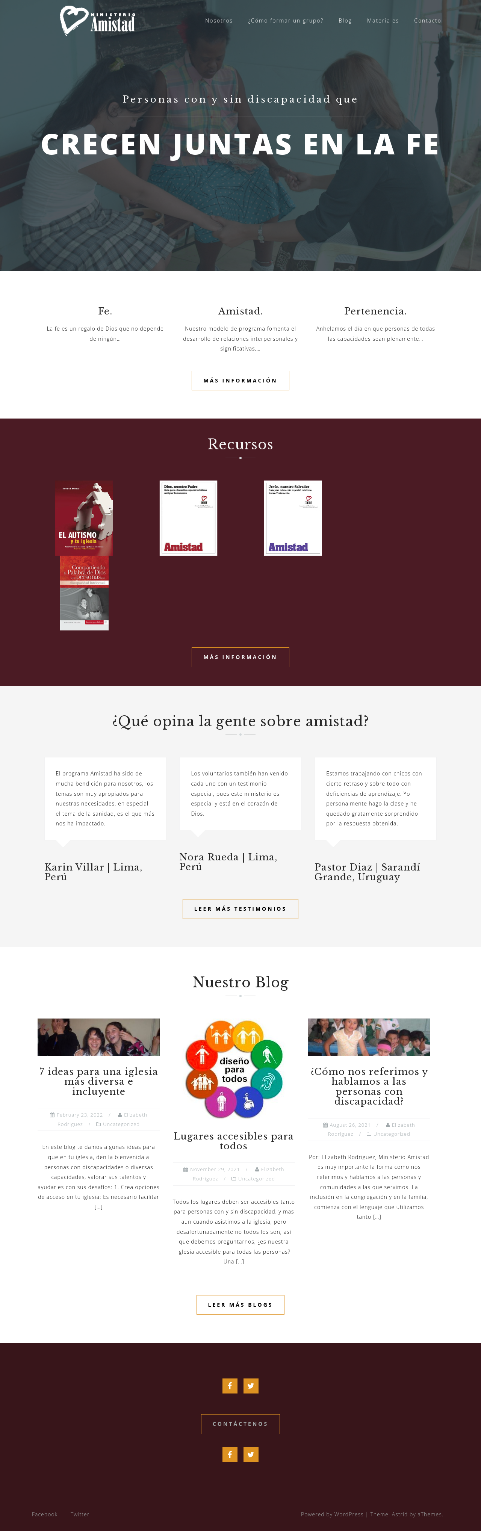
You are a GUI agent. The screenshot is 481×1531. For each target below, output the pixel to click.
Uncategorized (121, 1124)
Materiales (383, 20)
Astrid (400, 1514)
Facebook (44, 1514)
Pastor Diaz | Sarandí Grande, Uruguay (367, 872)
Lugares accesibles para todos (234, 1141)
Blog (345, 20)
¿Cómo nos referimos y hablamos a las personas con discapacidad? (369, 1086)
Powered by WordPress (332, 1514)
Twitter (80, 1514)
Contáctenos (240, 1423)
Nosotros (219, 20)
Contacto (428, 20)
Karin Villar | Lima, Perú (93, 872)
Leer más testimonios (240, 908)
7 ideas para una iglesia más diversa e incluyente (98, 1081)
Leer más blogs (240, 1304)
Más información (240, 380)
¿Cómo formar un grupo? (286, 20)
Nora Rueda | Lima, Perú (228, 862)
